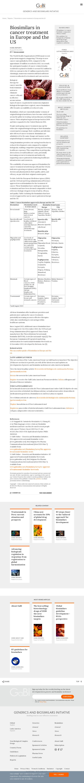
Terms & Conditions (38, 769)
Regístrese (14, 408)
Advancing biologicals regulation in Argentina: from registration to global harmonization (63, 161)
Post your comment (19, 52)
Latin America (19, 730)
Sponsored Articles (39, 745)
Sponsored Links (38, 749)
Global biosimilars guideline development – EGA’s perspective (64, 123)
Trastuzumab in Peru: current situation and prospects (63, 142)
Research (35, 735)
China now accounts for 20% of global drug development (63, 148)
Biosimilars (59, 723)
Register (13, 380)
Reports (10, 18)
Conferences (37, 741)
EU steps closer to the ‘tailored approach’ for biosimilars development (64, 154)
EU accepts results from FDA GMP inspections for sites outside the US (64, 99)
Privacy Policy (42, 701)
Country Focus (15, 748)
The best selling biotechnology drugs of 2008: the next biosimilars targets (63, 117)
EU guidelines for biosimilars (61, 128)
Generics (35, 723)
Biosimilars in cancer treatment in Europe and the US (30, 18)
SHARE (5, 682)
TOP (79, 681)
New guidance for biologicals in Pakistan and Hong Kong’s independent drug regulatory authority (63, 39)
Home (4, 18)
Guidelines (14, 752)
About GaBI (60, 112)
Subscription (59, 745)
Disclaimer (50, 769)
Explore (13, 404)
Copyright (59, 769)
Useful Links (37, 757)
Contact (67, 769)
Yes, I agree (59, 774)
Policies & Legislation (18, 756)
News (34, 731)
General (35, 727)
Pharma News (37, 753)
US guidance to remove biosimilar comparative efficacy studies (63, 31)
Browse (13, 375)
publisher (38, 479)
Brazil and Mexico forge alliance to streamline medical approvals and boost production (63, 92)
